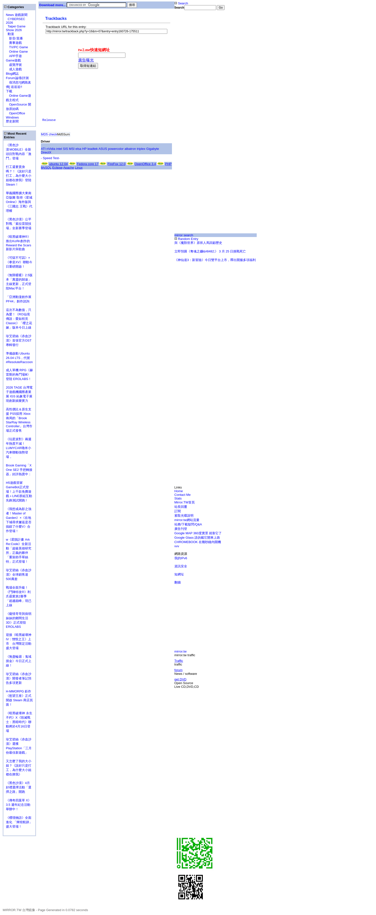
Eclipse (57, 167)
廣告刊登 (180, 529)
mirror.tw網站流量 (186, 520)
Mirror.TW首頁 (184, 502)
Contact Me (182, 495)
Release (49, 120)
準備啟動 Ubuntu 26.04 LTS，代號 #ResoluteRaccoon (19, 358)
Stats (178, 498)
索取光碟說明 (184, 515)
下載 (9, 91)
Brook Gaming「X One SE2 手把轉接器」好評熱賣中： (19, 469)
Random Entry (186, 239)
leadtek (92, 149)
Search (181, 3)
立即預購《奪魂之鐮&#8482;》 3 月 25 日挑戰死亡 (210, 251)
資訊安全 (180, 566)
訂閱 (177, 511)
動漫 (11, 34)
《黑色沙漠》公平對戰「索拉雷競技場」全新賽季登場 (18, 223)
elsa (78, 149)
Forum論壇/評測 (17, 78)
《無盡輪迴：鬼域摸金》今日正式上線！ (18, 661)
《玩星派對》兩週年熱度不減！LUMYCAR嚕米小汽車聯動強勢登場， (18, 448)
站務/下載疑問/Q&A (188, 524)
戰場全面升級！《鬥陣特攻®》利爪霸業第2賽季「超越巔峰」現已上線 (18, 596)
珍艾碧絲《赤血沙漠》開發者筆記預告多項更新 (18, 678)
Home (178, 491)
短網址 (179, 574)
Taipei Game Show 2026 (15, 28)
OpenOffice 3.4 (145, 164)
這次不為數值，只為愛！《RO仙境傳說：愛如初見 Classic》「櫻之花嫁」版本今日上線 (20, 318)
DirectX (46, 152)
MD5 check (49, 134)
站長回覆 (180, 507)
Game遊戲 (13, 60)
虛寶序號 (14, 65)
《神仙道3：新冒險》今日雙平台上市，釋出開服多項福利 (215, 260)
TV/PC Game (17, 47)
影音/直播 (14, 38)
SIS (65, 149)
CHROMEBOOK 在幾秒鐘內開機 (197, 542)
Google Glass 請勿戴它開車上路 (197, 537)
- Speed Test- (50, 158)
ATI (43, 149)
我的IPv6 (180, 558)
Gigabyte (152, 149)
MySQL (46, 167)
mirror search (183, 235)
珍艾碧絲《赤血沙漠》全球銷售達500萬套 (18, 574)
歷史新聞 (12, 121)
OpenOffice (15, 113)
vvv (176, 546)
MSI (71, 149)
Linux (79, 167)
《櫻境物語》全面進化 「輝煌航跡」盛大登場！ (19, 822)
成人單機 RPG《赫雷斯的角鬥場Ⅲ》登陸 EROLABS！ (19, 374)
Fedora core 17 (87, 164)
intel (59, 149)
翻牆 (177, 582)
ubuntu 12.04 (58, 164)
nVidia (51, 149)
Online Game (17, 51)
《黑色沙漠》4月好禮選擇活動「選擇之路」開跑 (18, 787)
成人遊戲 (14, 69)
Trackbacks (56, 18)
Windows (12, 117)
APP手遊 (14, 56)
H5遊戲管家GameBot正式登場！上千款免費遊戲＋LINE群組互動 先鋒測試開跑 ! (19, 491)
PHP (168, 164)
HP (84, 149)
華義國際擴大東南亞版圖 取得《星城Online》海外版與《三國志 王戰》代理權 (19, 202)
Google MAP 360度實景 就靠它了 (198, 533)
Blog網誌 (12, 73)
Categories (14, 7)
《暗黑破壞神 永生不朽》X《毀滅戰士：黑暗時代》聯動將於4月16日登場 (19, 722)
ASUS (102, 149)
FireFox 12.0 (116, 164)
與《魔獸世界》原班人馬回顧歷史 (198, 243)
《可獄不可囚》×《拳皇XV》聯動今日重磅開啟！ (19, 262)
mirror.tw (180, 651)
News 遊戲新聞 (16, 15)
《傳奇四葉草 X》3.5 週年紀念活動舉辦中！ (18, 804)
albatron (130, 149)
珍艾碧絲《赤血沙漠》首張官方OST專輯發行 (19, 340)
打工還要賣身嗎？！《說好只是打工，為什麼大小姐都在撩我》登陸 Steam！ (18, 175)
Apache (68, 167)
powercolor (116, 149)
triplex (141, 149)
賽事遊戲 (14, 43)
